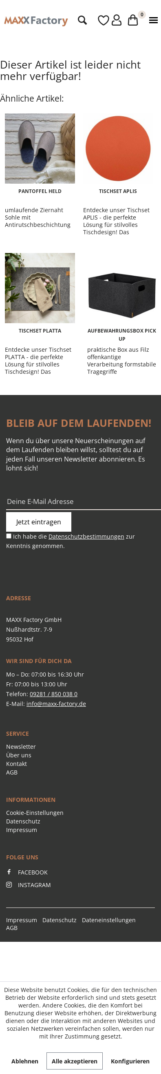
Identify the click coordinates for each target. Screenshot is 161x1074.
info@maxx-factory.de (56, 704)
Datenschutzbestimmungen (86, 536)
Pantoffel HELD (40, 191)
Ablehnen (24, 1061)
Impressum (21, 830)
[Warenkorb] (130, 20)
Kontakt (16, 764)
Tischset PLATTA (40, 330)
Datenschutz (23, 821)
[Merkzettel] (96, 20)
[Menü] (151, 20)
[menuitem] (80, 20)
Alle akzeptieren (74, 1061)
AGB (12, 772)
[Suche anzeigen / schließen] (80, 20)
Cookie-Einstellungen (35, 813)
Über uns (18, 755)
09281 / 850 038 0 (53, 694)
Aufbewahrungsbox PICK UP (122, 334)
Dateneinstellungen (109, 920)
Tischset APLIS (118, 191)
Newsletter (21, 746)
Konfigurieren (130, 1061)
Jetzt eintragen (38, 521)
